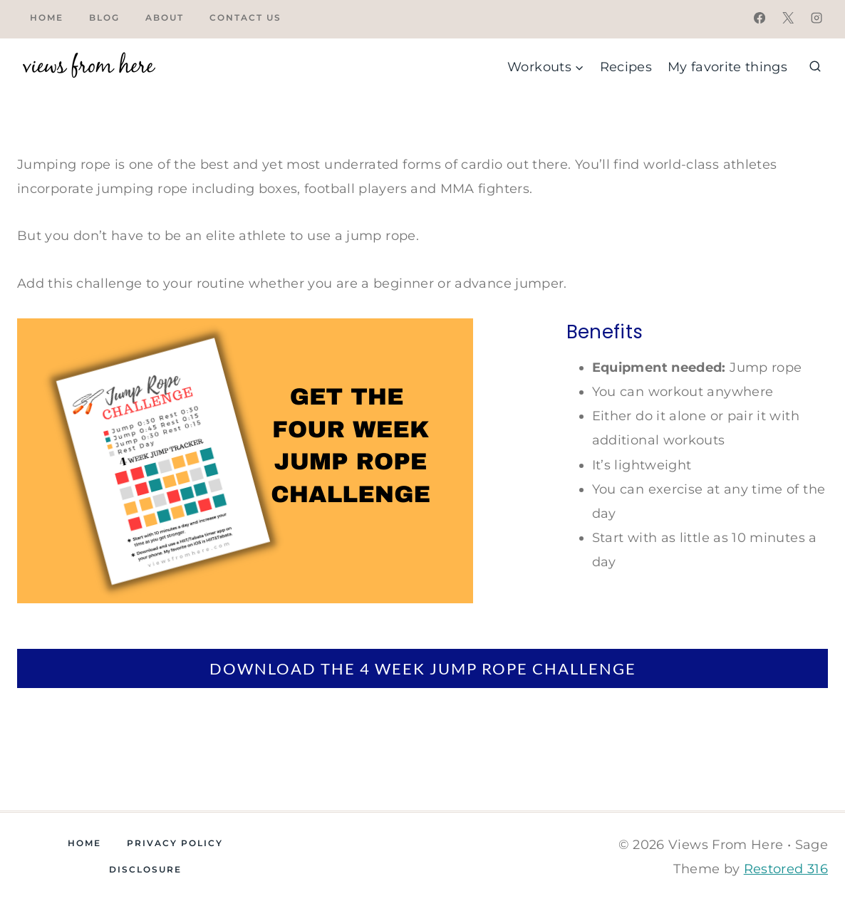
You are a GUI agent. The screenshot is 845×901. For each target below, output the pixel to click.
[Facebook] (759, 17)
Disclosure (145, 869)
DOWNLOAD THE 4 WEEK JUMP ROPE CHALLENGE (422, 668)
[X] (788, 17)
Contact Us (245, 17)
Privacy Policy (175, 843)
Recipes (626, 67)
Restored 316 (786, 869)
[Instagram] (816, 17)
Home (46, 17)
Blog (104, 17)
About (164, 17)
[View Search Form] (815, 67)
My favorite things (727, 67)
